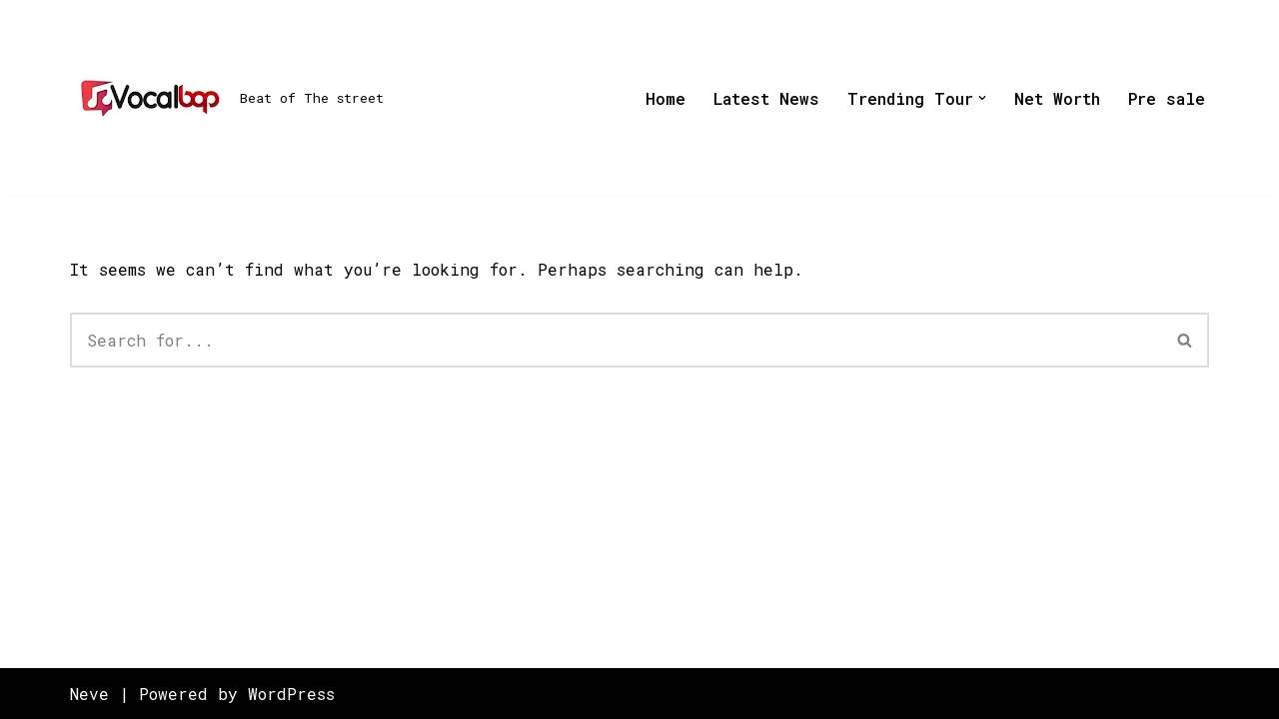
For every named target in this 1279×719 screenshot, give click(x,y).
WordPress (291, 693)
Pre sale (1166, 98)
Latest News (766, 98)
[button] (982, 98)
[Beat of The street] (227, 98)
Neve (89, 693)
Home (665, 98)
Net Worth (1057, 98)
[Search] (616, 340)
